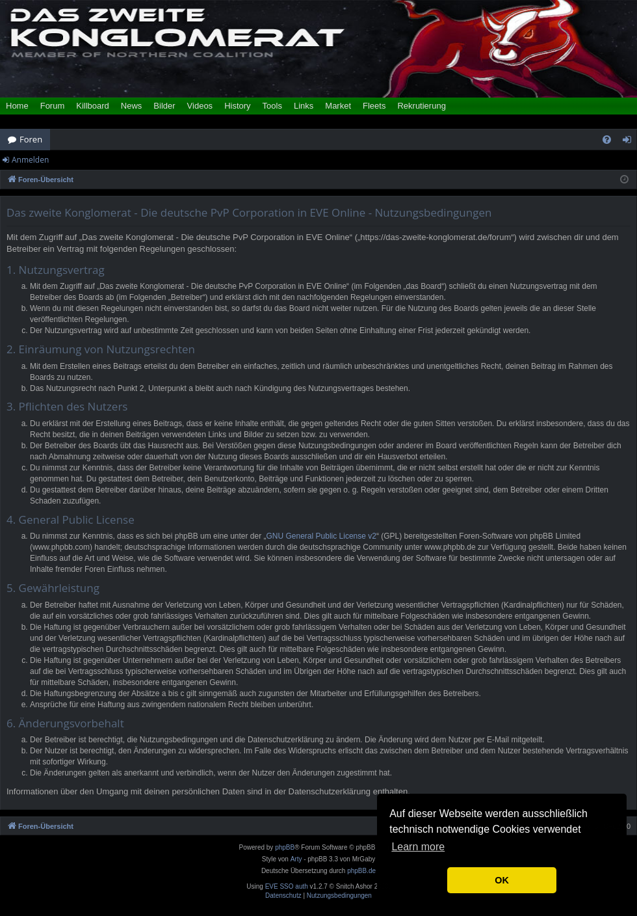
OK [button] (502, 880)
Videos (200, 106)
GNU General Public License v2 (321, 536)
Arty (296, 859)
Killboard (92, 106)
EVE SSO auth (286, 886)
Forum (52, 106)
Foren (31, 139)
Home (17, 106)
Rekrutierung (421, 106)
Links (303, 106)
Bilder (164, 106)
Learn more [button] (418, 846)
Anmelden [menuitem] (630, 141)
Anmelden (30, 159)
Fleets (374, 106)
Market (338, 106)
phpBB (284, 847)
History (237, 106)
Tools (272, 106)
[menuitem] (607, 139)
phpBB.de (361, 870)
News (131, 106)
